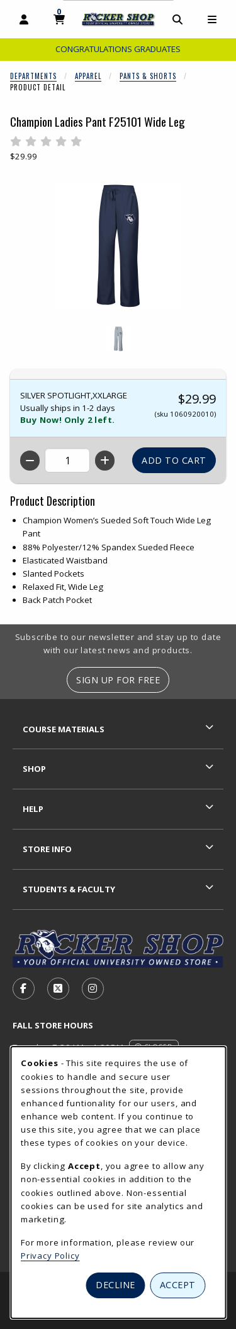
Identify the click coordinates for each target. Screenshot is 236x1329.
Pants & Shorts (148, 76)
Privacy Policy (50, 1255)
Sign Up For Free (118, 680)
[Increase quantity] (105, 461)
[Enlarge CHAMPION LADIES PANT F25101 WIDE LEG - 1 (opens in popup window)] (118, 338)
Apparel (88, 76)
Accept (178, 1285)
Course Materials (63, 729)
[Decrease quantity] (30, 461)
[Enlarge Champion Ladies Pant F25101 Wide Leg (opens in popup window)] (118, 246)
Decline (115, 1285)
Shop (34, 768)
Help (33, 808)
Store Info (47, 849)
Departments (33, 76)
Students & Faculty (69, 889)
